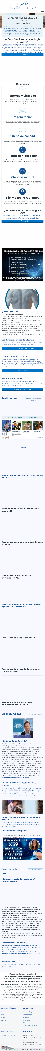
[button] (6, 1046)
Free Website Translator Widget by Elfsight (8, 1048)
